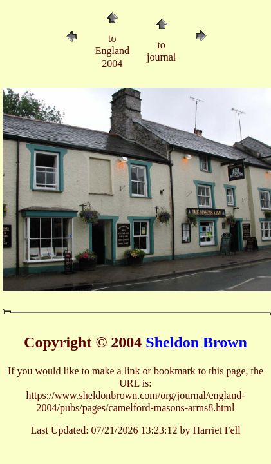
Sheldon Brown (196, 342)
